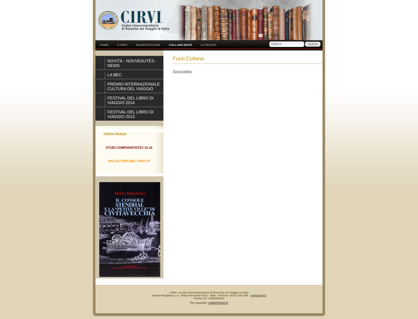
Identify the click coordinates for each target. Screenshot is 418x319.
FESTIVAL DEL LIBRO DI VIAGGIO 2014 (130, 100)
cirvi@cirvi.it (258, 295)
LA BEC (114, 74)
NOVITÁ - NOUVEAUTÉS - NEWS (132, 63)
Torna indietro (182, 71)
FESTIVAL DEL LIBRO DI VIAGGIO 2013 (130, 114)
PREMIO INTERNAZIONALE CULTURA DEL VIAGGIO (133, 86)
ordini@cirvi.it (218, 302)
